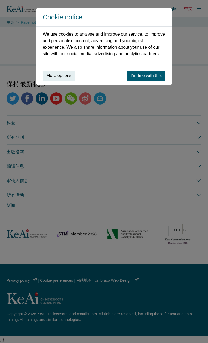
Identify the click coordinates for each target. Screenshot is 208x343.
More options (59, 75)
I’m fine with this (146, 75)
